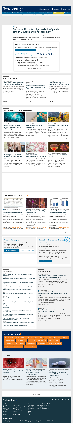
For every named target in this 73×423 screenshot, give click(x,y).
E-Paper (30, 411)
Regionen (49, 13)
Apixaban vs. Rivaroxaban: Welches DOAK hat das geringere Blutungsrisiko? (59, 374)
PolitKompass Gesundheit (54, 344)
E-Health (65, 337)
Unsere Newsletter (12, 334)
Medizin (14, 13)
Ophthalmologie (31, 344)
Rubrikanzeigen (31, 408)
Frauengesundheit (9, 340)
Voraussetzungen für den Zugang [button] (42, 68)
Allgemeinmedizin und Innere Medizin (15, 337)
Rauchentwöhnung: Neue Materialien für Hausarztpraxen (59, 83)
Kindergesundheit (42, 340)
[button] (68, 9)
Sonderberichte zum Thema (14, 196)
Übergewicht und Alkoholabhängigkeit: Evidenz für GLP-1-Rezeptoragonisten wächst (35, 86)
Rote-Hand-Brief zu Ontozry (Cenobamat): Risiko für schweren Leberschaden (18, 294)
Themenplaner (31, 407)
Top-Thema (30, 337)
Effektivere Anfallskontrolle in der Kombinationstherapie (58, 212)
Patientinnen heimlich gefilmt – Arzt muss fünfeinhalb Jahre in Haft (18, 302)
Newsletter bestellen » (45, 261)
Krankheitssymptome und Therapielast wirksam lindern (12, 212)
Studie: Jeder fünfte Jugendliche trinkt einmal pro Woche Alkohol (13, 83)
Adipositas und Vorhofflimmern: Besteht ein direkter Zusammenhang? (36, 372)
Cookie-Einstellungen (18, 410)
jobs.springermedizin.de (43, 408)
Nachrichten (7, 13)
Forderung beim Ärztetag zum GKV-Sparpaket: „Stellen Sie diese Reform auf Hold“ (18, 311)
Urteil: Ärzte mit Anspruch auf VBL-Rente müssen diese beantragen (16, 306)
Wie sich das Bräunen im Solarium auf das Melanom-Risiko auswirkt (51, 311)
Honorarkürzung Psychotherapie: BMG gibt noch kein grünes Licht (18, 283)
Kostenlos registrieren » (47, 50)
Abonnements (31, 410)
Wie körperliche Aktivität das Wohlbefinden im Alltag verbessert (18, 322)
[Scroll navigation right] (70, 13)
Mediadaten (31, 405)
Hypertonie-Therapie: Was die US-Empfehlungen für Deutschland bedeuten (19, 279)
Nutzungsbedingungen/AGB (19, 407)
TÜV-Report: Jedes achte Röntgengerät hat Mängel (15, 325)
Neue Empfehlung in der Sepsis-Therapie (13, 372)
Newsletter (30, 413)
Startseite (5, 405)
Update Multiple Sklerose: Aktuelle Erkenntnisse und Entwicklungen (12, 127)
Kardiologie (32, 340)
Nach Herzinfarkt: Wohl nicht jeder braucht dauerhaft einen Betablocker (17, 275)
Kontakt (14, 413)
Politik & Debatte (58, 13)
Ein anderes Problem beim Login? (24, 55)
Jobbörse (5, 414)
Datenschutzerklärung (18, 408)
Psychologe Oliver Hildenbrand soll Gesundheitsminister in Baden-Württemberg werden (17, 319)
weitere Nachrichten (30, 328)
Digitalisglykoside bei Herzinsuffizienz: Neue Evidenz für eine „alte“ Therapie (18, 298)
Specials (34, 13)
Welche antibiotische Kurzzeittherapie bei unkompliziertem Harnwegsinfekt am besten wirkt (52, 293)
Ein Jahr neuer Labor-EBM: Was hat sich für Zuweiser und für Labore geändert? (52, 276)
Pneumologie (41, 344)
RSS (29, 414)
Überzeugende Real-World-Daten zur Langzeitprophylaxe (13, 155)
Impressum (15, 411)
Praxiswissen (20, 13)
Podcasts (28, 13)
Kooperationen (42, 13)
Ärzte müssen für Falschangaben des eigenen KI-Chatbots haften (19, 287)
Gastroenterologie (22, 340)
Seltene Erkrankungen (30, 347)
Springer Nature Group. (33, 421)
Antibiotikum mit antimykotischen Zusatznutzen (36, 155)
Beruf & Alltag (39, 337)
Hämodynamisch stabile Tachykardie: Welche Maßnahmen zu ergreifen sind (18, 290)
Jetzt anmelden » (25, 50)
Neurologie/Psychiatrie (11, 344)
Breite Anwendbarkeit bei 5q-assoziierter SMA (35, 212)
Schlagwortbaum (17, 405)
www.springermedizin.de (43, 405)
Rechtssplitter (8, 347)
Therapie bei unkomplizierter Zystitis (57, 155)
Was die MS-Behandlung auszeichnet (34, 126)
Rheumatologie (18, 347)
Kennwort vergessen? (21, 53)
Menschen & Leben (54, 340)
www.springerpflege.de (42, 407)
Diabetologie (57, 337)
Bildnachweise (16, 414)
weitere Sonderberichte (62, 233)
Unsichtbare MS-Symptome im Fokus (58, 126)
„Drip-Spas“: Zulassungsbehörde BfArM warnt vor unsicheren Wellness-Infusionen (18, 315)
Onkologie (22, 344)
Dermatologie (48, 337)
